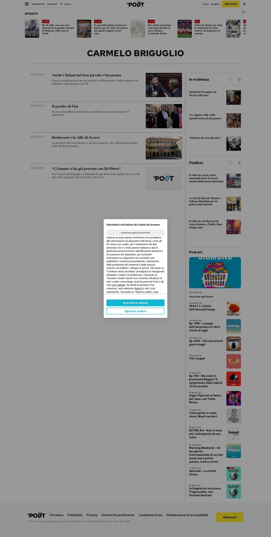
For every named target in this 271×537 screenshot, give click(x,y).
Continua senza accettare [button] (135, 232)
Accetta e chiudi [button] (135, 303)
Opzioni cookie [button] (135, 311)
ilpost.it (138, 288)
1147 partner (118, 285)
